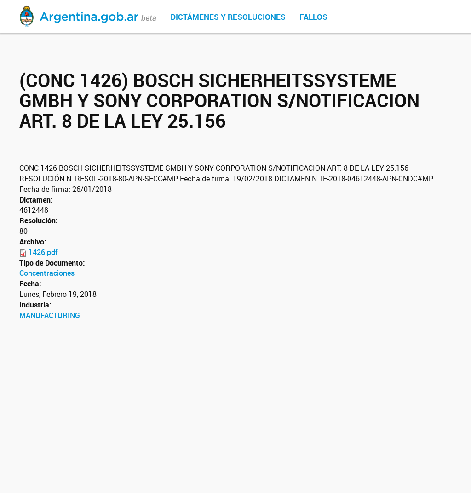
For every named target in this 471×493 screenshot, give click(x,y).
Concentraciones (47, 273)
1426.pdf (43, 252)
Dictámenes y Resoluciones (228, 17)
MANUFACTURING (49, 315)
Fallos (313, 17)
